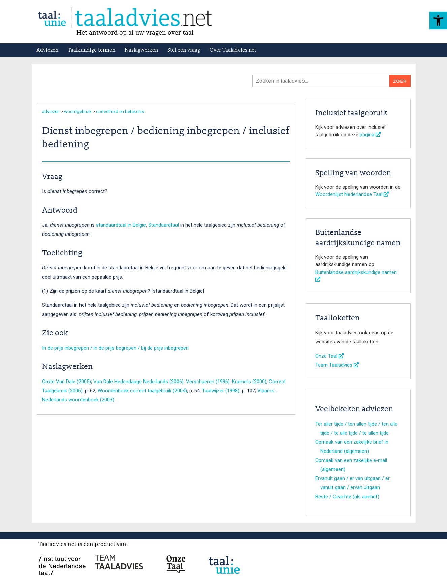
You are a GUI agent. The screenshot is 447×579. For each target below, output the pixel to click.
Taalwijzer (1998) (221, 391)
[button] (438, 20)
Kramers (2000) (249, 381)
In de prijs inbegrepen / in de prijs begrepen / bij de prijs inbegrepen (115, 348)
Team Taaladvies (337, 365)
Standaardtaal (163, 225)
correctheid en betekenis (120, 111)
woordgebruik (78, 111)
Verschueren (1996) (208, 381)
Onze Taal (329, 356)
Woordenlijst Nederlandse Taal (352, 194)
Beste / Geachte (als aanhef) (347, 497)
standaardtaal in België (121, 225)
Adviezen (47, 50)
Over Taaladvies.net (233, 50)
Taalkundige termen (91, 50)
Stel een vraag (183, 50)
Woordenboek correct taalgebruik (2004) (142, 391)
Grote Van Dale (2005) (66, 381)
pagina (370, 135)
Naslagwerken (141, 50)
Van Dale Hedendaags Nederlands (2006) (138, 381)
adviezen (51, 111)
